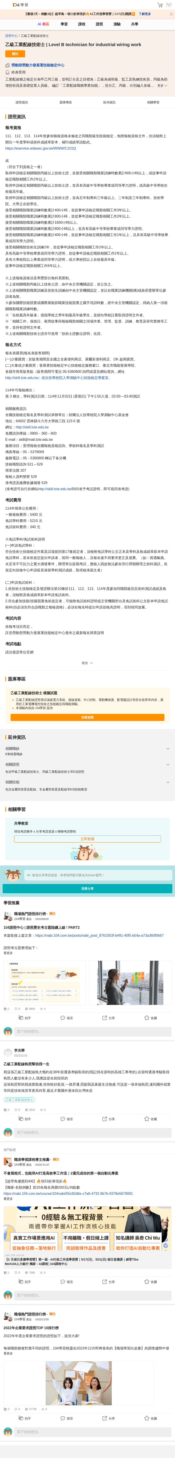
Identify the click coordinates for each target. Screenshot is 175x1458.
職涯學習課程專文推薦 (31, 1160)
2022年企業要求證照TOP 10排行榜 (31, 1328)
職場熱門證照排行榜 (30, 914)
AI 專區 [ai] (43, 24)
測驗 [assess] (117, 24)
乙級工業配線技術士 (19, 1099)
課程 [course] (81, 24)
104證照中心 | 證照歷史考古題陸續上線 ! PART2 (42, 927)
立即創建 (87, 839)
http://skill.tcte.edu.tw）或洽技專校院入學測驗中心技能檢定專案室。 (58, 378)
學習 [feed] (64, 24)
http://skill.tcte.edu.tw (32, 427)
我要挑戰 (87, 717)
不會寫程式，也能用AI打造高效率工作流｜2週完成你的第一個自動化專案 (61, 1173)
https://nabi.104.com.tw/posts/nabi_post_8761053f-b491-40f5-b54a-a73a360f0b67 (99, 935)
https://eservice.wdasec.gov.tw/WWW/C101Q (40, 148)
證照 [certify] (99, 24)
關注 (15, 54)
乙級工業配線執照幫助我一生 (26, 1064)
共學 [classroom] (134, 24)
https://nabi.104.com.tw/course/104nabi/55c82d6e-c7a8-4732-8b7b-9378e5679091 (68, 1193)
